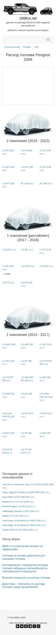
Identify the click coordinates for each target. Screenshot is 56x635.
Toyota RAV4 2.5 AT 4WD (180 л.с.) (20, 529)
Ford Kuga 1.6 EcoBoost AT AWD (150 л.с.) (24, 520)
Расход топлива (12, 47)
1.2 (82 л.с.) (27, 249)
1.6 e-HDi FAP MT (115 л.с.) (46, 396)
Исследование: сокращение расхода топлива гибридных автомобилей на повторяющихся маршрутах (25, 568)
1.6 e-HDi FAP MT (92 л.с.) (8, 416)
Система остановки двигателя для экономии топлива (23, 557)
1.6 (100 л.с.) (27, 266)
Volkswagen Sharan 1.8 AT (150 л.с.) (20, 511)
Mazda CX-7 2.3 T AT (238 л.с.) (18, 501)
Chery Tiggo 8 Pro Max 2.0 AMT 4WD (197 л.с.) (26, 492)
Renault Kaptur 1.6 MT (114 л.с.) (18, 506)
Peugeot (27, 47)
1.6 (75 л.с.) (8, 282)
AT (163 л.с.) (46, 183)
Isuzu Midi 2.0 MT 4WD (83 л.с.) (18, 497)
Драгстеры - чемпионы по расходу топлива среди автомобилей (23, 585)
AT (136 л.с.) (27, 183)
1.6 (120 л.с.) (46, 266)
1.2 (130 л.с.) (9, 249)
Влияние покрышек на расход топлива (26, 577)
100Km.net (28, 18)
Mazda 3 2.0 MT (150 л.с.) (15, 515)
